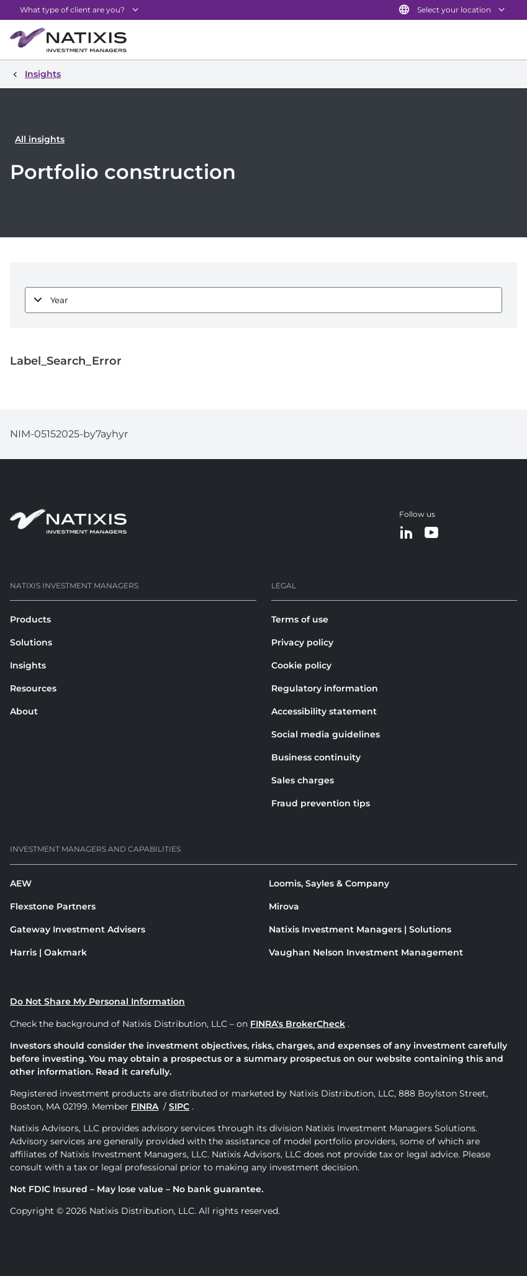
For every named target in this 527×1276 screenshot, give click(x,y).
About (24, 711)
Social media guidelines (325, 734)
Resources (33, 688)
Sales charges (302, 780)
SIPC (179, 1106)
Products (30, 619)
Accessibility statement (324, 711)
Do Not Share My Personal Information (97, 1001)
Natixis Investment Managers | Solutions (360, 929)
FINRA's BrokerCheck (297, 1023)
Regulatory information (324, 688)
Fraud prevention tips (320, 803)
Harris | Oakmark (48, 952)
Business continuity (316, 757)
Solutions (31, 642)
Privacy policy (302, 642)
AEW (21, 883)
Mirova (284, 906)
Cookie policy (301, 665)
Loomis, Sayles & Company (329, 883)
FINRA (144, 1106)
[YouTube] (431, 533)
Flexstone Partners (53, 906)
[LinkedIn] (406, 533)
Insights (28, 665)
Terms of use (299, 619)
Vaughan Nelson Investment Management (366, 952)
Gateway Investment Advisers (77, 929)
